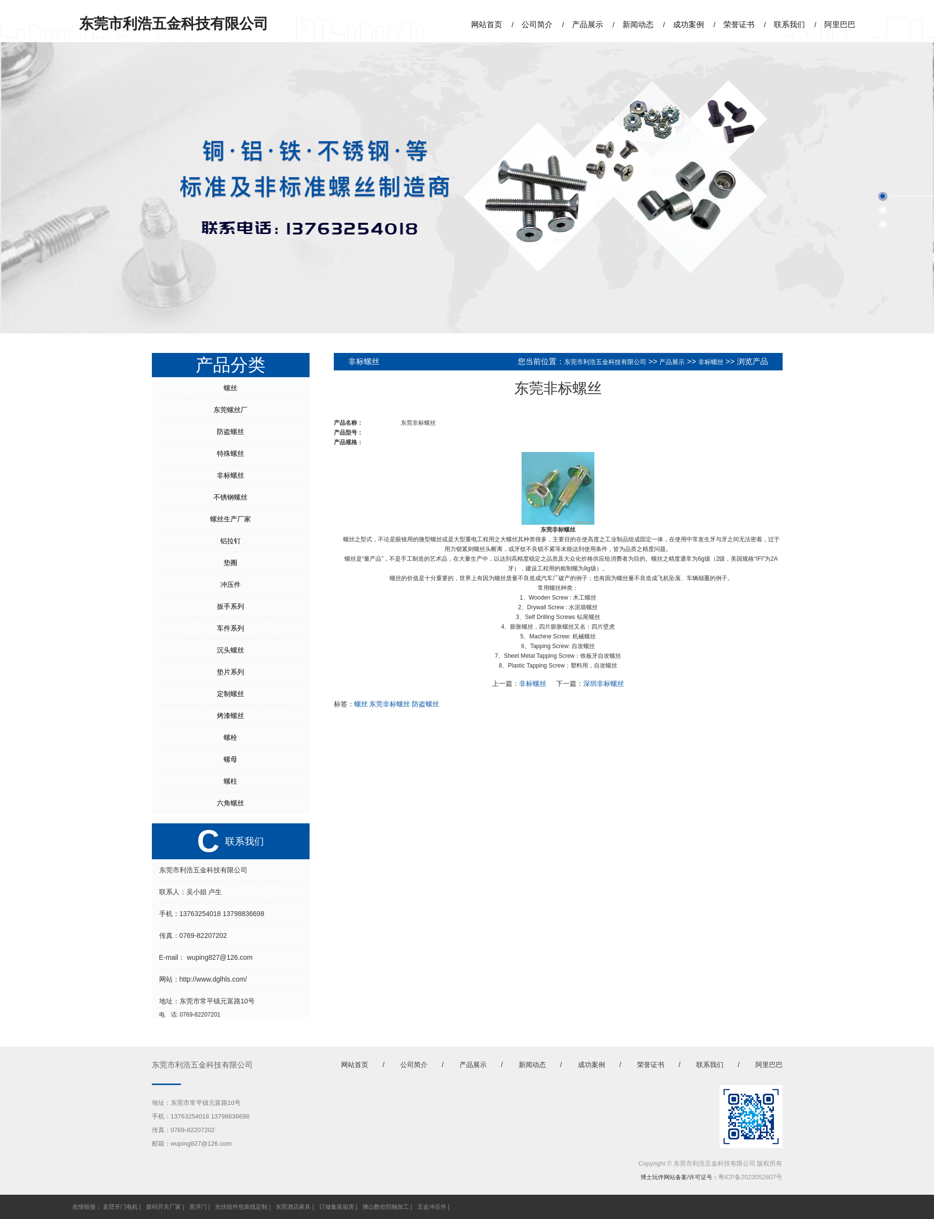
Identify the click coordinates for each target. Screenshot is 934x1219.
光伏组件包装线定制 (241, 1206)
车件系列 (230, 628)
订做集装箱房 (336, 1206)
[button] (882, 196)
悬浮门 (198, 1206)
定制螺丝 (230, 693)
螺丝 (230, 387)
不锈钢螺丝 (230, 497)
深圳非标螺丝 (603, 683)
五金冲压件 (431, 1206)
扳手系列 (230, 606)
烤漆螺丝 (230, 715)
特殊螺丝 (230, 453)
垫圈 (230, 562)
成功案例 (688, 24)
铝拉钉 (230, 540)
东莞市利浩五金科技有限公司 (605, 362)
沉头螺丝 (230, 650)
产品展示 (587, 24)
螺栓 (230, 737)
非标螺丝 (230, 475)
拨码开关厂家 (163, 1206)
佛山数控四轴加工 (385, 1206)
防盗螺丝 (230, 431)
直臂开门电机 (120, 1206)
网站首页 (486, 24)
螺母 (230, 759)
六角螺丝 (230, 803)
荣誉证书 (738, 24)
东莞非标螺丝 (389, 704)
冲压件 (230, 584)
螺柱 (230, 781)
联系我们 (789, 24)
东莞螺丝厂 (230, 409)
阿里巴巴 (839, 24)
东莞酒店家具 (293, 1206)
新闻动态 (638, 24)
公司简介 (537, 24)
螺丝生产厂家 (230, 519)
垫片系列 (230, 671)
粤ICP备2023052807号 (750, 1177)
